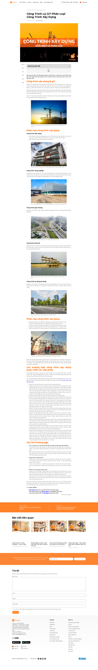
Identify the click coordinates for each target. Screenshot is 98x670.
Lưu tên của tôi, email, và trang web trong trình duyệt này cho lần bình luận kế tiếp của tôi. (37, 609)
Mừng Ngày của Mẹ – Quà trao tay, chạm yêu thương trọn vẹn (39, 544)
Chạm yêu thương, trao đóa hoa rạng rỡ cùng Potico (58, 543)
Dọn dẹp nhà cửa (31, 10)
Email (14, 598)
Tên (13, 593)
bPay (41, 2)
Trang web (15, 603)
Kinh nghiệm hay (48, 2)
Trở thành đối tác (65, 2)
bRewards (36, 2)
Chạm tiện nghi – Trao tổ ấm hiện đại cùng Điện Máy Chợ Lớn (77, 544)
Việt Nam (84, 2)
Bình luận (14, 576)
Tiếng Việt (75, 2)
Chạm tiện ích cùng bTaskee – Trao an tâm (19, 543)
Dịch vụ (29, 2)
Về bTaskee (23, 2)
